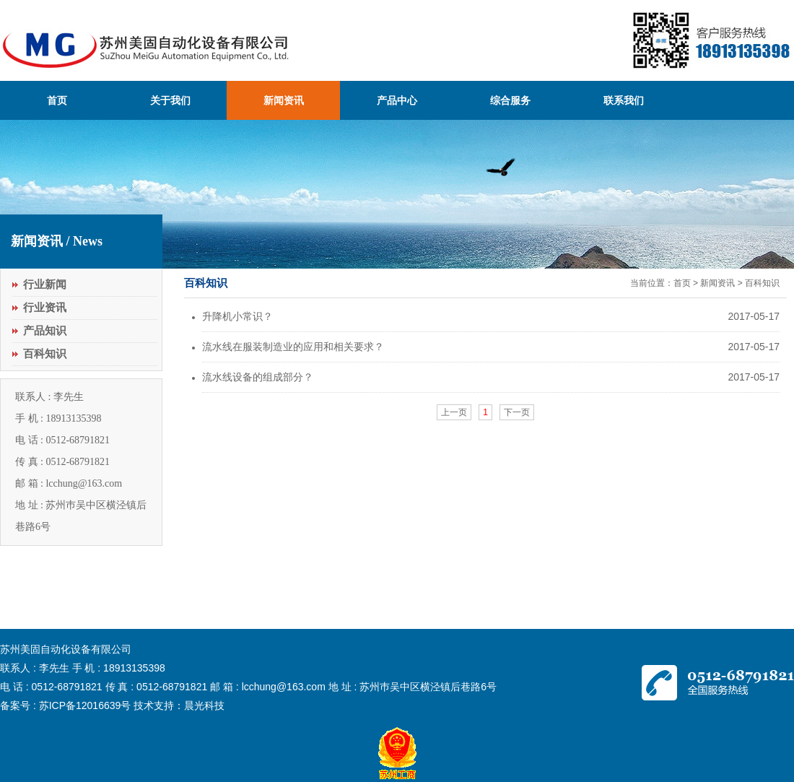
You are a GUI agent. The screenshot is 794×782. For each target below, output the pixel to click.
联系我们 (623, 100)
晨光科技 (204, 705)
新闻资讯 (283, 100)
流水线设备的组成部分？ (257, 377)
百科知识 (44, 354)
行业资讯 (44, 307)
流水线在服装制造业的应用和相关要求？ (293, 346)
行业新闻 (44, 284)
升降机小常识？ (237, 316)
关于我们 (170, 100)
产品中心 (397, 100)
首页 (57, 100)
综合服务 (510, 100)
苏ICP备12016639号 (85, 705)
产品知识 (44, 330)
